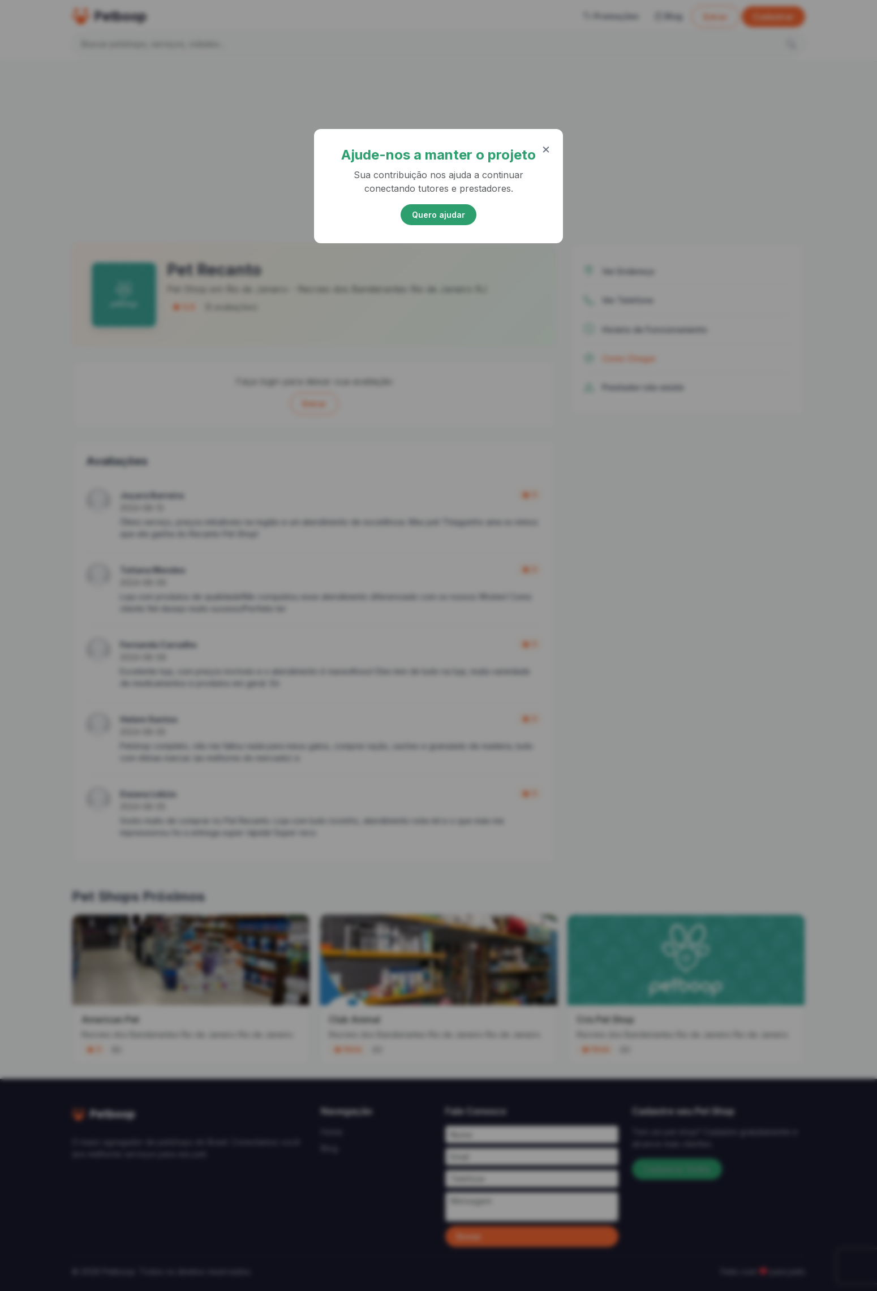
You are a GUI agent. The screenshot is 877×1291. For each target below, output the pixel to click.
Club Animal (354, 1019)
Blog (668, 16)
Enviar (469, 1236)
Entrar (715, 16)
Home (332, 1132)
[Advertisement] (438, 150)
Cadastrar (773, 16)
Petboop (109, 16)
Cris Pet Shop (605, 1019)
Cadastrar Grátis (677, 1169)
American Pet (110, 1019)
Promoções (611, 16)
